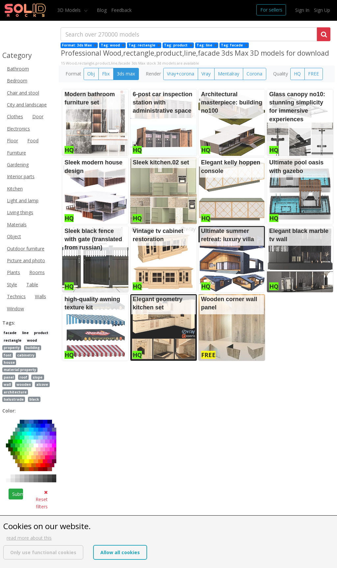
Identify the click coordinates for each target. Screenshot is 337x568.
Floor (12, 140)
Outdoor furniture (25, 248)
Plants (13, 272)
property (12, 347)
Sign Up (322, 10)
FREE (313, 74)
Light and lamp (23, 200)
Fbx (106, 74)
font (8, 355)
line (25, 332)
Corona (254, 74)
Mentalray (228, 74)
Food (33, 140)
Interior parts (21, 176)
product (41, 332)
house (9, 362)
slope (37, 377)
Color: (9, 411)
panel (9, 377)
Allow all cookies (120, 552)
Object (14, 236)
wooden (23, 384)
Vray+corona (180, 74)
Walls (40, 296)
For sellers (271, 10)
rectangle (12, 340)
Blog (102, 10)
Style (12, 284)
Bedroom (17, 80)
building (32, 347)
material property (20, 369)
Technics (16, 296)
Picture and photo (26, 260)
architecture (15, 392)
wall (7, 384)
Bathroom (18, 69)
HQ (297, 74)
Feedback (121, 10)
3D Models (69, 10)
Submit (17, 494)
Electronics (18, 129)
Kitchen (15, 188)
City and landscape (27, 104)
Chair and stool (23, 93)
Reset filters (42, 500)
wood (32, 340)
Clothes (15, 116)
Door (37, 116)
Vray (206, 74)
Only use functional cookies (43, 552)
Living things (20, 212)
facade (10, 332)
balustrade (14, 399)
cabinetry (26, 355)
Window (15, 308)
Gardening (18, 164)
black (34, 399)
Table (32, 284)
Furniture (16, 153)
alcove (42, 384)
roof (23, 377)
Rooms (37, 272)
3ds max (126, 74)
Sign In (302, 10)
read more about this (29, 538)
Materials (17, 224)
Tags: (8, 323)
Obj (91, 74)
